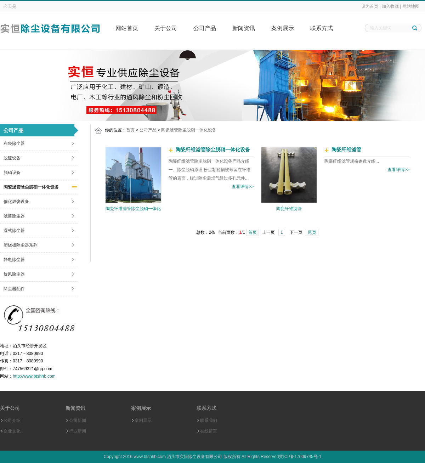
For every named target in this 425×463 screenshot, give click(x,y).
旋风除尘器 (14, 274)
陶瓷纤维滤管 (289, 208)
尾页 (312, 232)
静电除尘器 (14, 259)
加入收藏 (390, 6)
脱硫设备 (12, 158)
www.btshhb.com (150, 456)
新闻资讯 (243, 28)
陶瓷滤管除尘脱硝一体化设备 (31, 187)
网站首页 (126, 28)
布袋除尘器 (14, 143)
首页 (130, 130)
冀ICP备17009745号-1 (300, 456)
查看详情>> (243, 186)
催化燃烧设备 (16, 201)
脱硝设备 (12, 172)
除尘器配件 (14, 288)
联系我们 (208, 420)
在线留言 (208, 431)
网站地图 (410, 6)
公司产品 (204, 28)
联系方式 (321, 28)
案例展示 (282, 28)
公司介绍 (12, 420)
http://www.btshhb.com (34, 376)
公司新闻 (77, 420)
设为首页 (369, 6)
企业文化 (12, 431)
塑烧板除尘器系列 (21, 245)
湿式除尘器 (14, 230)
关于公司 (165, 28)
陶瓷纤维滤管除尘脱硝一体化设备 (213, 149)
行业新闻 (77, 431)
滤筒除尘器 (14, 216)
